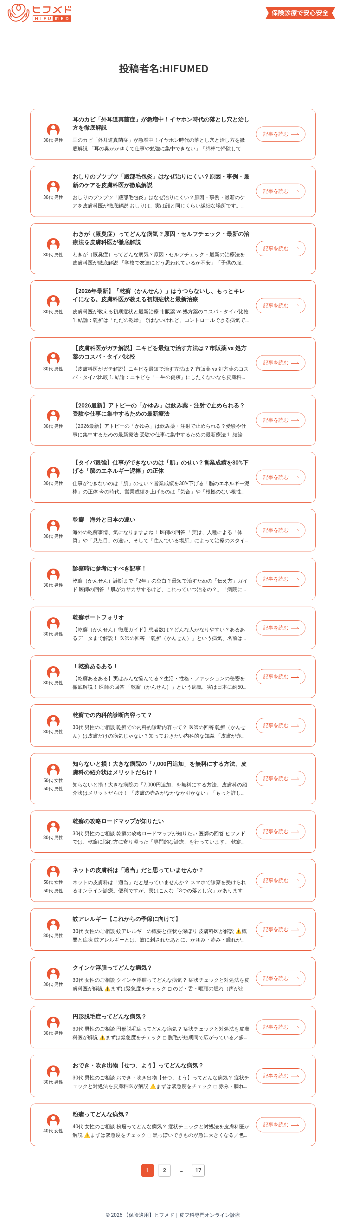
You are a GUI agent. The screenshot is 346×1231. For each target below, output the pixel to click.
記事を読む (276, 134)
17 (198, 1170)
